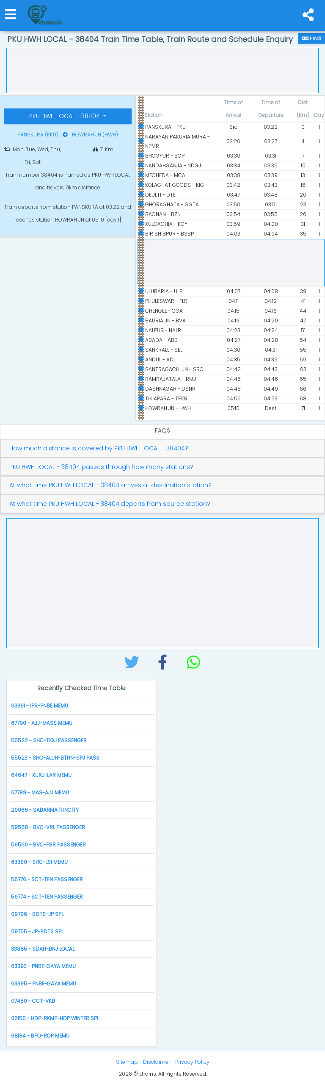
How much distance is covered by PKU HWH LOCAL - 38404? (98, 448)
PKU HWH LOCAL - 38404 (65, 116)
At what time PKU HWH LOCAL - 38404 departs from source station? (109, 504)
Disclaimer (156, 1062)
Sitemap (127, 1062)
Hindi (311, 38)
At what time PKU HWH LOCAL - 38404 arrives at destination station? (110, 485)
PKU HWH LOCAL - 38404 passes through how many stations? (101, 467)
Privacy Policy (192, 1062)
